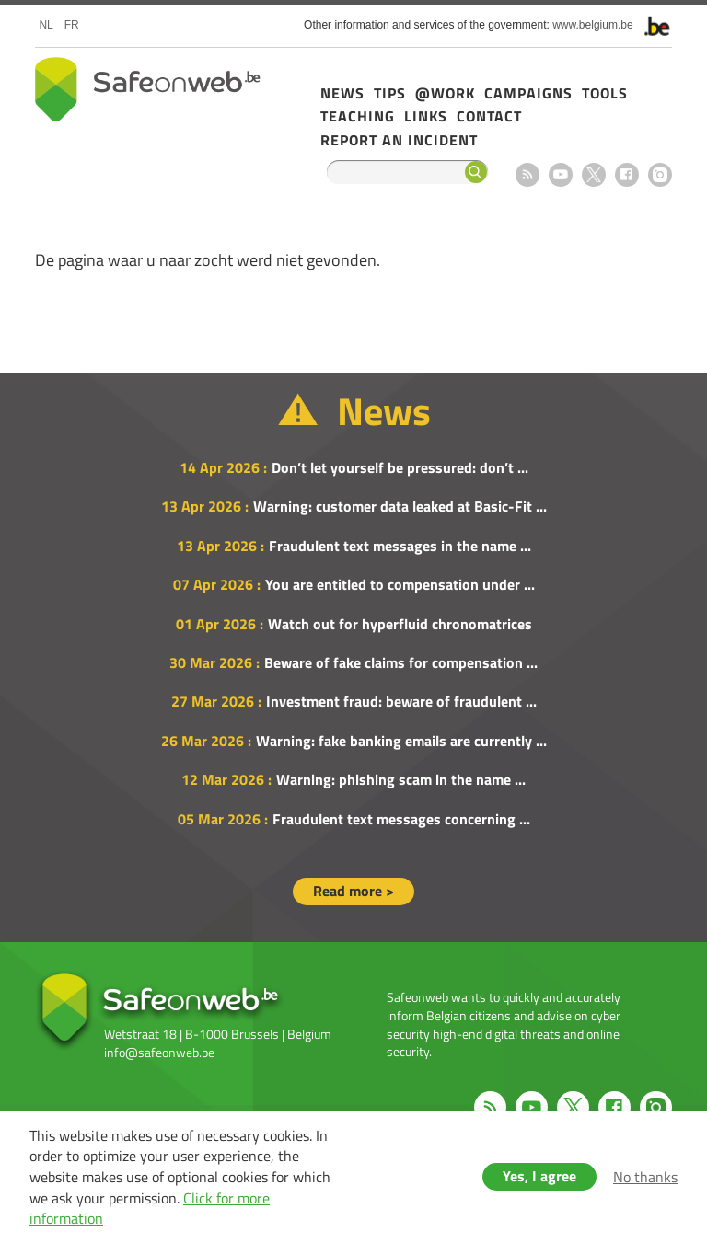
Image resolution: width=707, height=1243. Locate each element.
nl (45, 24)
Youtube (561, 175)
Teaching (357, 116)
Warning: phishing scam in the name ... (401, 779)
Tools (605, 93)
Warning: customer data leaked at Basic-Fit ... (400, 506)
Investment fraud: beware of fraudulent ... (401, 701)
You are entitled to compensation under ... (400, 584)
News (342, 93)
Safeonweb (148, 89)
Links (425, 116)
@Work (445, 93)
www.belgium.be (592, 24)
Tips (390, 93)
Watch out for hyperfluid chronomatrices (400, 624)
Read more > (353, 891)
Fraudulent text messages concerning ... (401, 819)
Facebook (627, 175)
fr (71, 24)
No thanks (645, 1177)
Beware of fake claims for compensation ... (401, 662)
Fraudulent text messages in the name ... (400, 545)
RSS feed (527, 175)
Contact (489, 116)
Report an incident (399, 140)
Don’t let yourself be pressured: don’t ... (400, 467)
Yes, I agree (539, 1176)
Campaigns (528, 93)
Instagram (660, 175)
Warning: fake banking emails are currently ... (401, 741)
